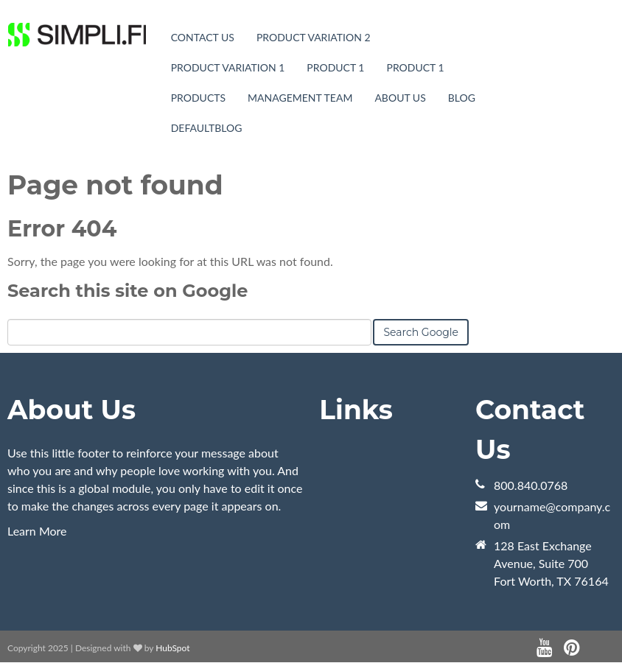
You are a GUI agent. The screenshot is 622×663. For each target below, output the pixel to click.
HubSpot (172, 647)
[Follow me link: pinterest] (571, 648)
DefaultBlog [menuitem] (206, 128)
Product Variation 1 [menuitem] (228, 67)
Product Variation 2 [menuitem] (313, 37)
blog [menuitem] (461, 97)
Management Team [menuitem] (300, 97)
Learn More (37, 531)
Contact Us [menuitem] (202, 37)
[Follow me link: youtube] (544, 648)
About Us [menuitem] (399, 97)
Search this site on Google (127, 290)
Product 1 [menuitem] (335, 67)
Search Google (420, 332)
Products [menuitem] (198, 97)
